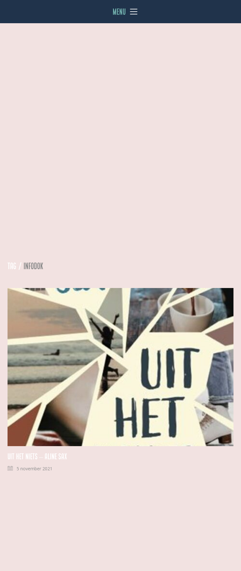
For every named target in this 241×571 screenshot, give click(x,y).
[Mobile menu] (125, 12)
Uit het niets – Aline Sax (37, 456)
